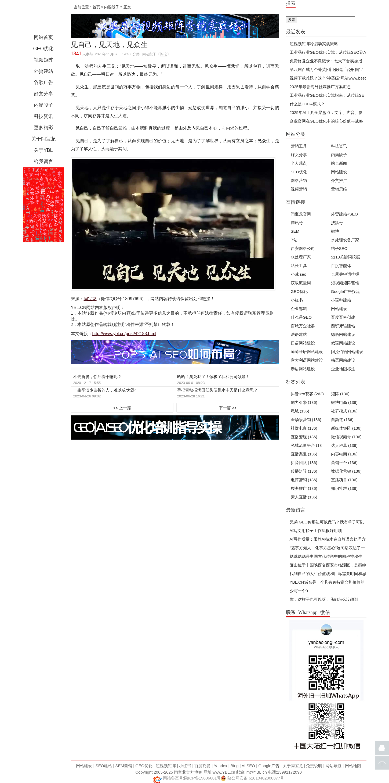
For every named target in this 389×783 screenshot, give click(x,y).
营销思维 (339, 189)
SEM (295, 231)
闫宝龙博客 (43, 17)
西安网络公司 (303, 248)
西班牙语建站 (343, 326)
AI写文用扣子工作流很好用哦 (316, 530)
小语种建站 (341, 300)
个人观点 (299, 163)
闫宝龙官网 (301, 214)
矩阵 (340, 394)
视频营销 (299, 189)
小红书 (297, 300)
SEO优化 (299, 172)
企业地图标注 (343, 369)
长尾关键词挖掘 (345, 274)
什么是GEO (301, 317)
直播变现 (304, 436)
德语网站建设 (343, 334)
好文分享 (43, 93)
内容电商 (344, 454)
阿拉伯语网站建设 (347, 351)
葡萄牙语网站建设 (307, 351)
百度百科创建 (343, 317)
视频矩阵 (43, 60)
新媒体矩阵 (346, 428)
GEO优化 (43, 48)
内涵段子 (43, 105)
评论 (163, 54)
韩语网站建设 (343, 360)
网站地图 (353, 765)
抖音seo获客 (307, 394)
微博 (335, 231)
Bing (235, 765)
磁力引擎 (304, 402)
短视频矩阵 (166, 765)
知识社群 (344, 488)
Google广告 (268, 765)
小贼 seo (298, 274)
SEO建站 (104, 765)
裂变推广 (304, 488)
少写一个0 (299, 590)
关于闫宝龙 (43, 139)
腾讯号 (297, 222)
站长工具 (299, 265)
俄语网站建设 (343, 343)
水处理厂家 (301, 257)
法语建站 (299, 334)
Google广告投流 (345, 291)
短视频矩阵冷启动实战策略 (314, 43)
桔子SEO (339, 248)
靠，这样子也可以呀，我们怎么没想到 (324, 599)
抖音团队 (304, 462)
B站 (294, 240)
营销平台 (344, 462)
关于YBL (43, 150)
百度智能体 (341, 265)
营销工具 (299, 146)
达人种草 (344, 445)
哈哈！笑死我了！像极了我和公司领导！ (213, 376)
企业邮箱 (299, 308)
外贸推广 (339, 180)
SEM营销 (123, 765)
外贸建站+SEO (344, 214)
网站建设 (339, 172)
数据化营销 (346, 471)
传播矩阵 (304, 471)
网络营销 (299, 180)
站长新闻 (339, 163)
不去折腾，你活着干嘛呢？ (97, 376)
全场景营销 (306, 419)
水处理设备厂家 (345, 240)
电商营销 (304, 479)
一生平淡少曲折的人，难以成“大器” (104, 390)
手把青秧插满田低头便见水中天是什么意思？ (217, 390)
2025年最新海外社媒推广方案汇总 (320, 86)
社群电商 (304, 428)
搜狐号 (337, 222)
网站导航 (333, 765)
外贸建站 (43, 71)
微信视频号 (346, 436)
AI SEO (248, 765)
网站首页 (43, 37)
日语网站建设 (303, 343)
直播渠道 (304, 454)
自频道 (342, 419)
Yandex (220, 765)
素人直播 (304, 497)
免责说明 (314, 765)
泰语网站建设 (303, 369)
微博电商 (344, 402)
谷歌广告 (43, 82)
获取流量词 (301, 283)
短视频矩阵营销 (345, 283)
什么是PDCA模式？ (307, 104)
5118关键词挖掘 (345, 257)
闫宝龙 (90, 298)
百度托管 (202, 765)
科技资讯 (43, 116)
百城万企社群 (303, 326)
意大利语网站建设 (307, 360)
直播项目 (344, 479)
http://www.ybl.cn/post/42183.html (124, 333)
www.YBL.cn (224, 772)
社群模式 (344, 411)
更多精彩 (43, 127)
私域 (300, 411)
